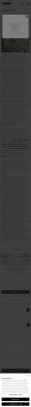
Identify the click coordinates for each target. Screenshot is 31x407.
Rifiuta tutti (15, 400)
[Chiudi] (29, 377)
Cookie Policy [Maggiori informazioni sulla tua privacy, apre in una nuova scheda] (23, 392)
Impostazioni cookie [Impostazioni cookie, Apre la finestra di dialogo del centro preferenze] (15, 396)
